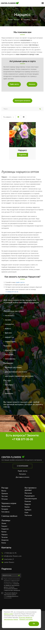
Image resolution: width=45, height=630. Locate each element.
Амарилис (5, 540)
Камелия (28, 501)
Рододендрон (30, 496)
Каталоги (32, 84)
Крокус (4, 531)
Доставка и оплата (22, 477)
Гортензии (28, 515)
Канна (3, 543)
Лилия (3, 523)
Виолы (3, 491)
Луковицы (26, 19)
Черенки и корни (8, 503)
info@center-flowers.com (12, 556)
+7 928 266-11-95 (10, 553)
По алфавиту (8, 117)
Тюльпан (4, 537)
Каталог (16, 19)
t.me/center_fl (9, 559)
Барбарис (28, 510)
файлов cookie (8, 614)
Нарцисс (22, 150)
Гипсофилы (5, 512)
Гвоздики (4, 509)
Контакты (6, 547)
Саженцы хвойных (9, 516)
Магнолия (28, 493)
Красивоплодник (31, 498)
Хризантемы (5, 506)
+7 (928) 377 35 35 (11, 292)
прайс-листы (20, 282)
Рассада (4, 488)
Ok (34, 623)
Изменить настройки (26, 619)
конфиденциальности (12, 596)
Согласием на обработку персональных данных (11, 585)
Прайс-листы (14, 84)
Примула (4, 493)
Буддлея (28, 504)
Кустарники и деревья (30, 489)
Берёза (27, 507)
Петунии (4, 499)
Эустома (4, 496)
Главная (10, 19)
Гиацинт (4, 526)
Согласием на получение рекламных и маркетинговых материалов (12, 589)
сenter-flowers (9, 562)
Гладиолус (5, 529)
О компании (22, 466)
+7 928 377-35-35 (22, 439)
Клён (26, 512)
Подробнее (22, 154)
